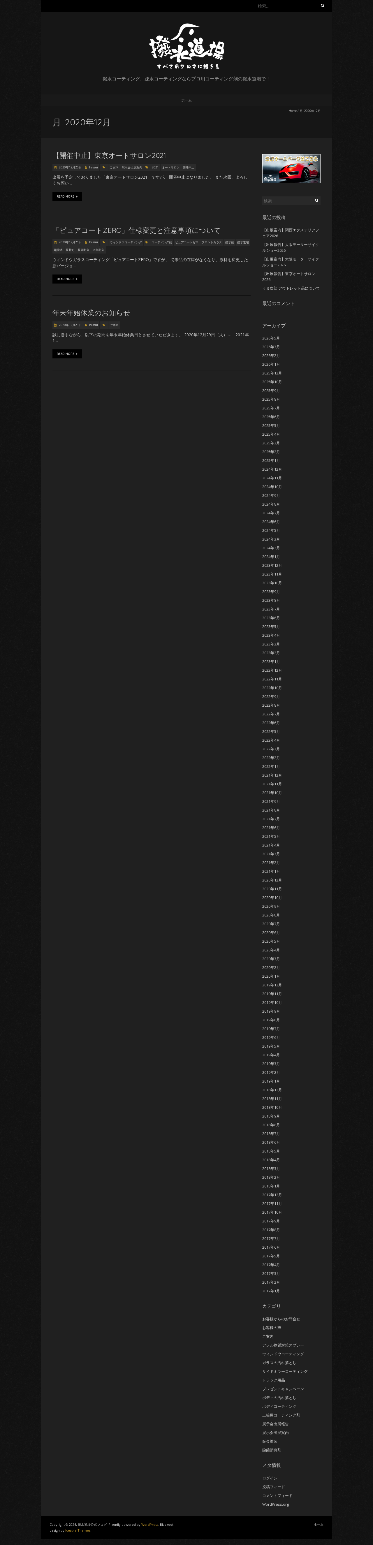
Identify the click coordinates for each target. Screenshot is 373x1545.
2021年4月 (271, 845)
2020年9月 (271, 906)
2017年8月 (271, 1229)
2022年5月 (271, 731)
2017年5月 (271, 1256)
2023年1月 (271, 661)
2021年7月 (271, 818)
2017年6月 (271, 1247)
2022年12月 (272, 670)
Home (293, 111)
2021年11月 (272, 783)
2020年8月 (271, 915)
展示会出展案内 (132, 167)
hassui (93, 167)
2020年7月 (271, 923)
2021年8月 (271, 810)
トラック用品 (273, 1380)
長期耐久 (83, 250)
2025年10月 (272, 381)
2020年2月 (271, 967)
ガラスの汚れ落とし (279, 1362)
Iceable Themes (77, 1530)
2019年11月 (272, 993)
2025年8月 (271, 399)
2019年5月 (271, 1046)
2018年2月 (271, 1177)
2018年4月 (271, 1159)
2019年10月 (272, 1002)
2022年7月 (271, 714)
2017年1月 (271, 1291)
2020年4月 (271, 950)
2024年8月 (271, 504)
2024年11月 (272, 478)
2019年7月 (271, 1028)
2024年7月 (271, 512)
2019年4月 (271, 1054)
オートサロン (171, 167)
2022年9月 (271, 696)
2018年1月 (271, 1186)
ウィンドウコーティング (126, 242)
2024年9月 (271, 495)
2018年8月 (271, 1124)
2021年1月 (271, 871)
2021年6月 (271, 827)
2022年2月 (271, 757)
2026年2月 (271, 355)
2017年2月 (271, 1282)
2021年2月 (271, 862)
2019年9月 (271, 1011)
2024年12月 (272, 469)
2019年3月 (271, 1063)
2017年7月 (271, 1238)
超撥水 (58, 250)
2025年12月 (272, 373)
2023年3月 (271, 644)
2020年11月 (272, 888)
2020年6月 (271, 932)
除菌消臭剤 (271, 1450)
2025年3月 (271, 443)
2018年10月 (272, 1107)
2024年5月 (271, 530)
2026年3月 (271, 346)
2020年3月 (271, 958)
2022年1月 (271, 766)
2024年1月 (271, 556)
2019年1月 (271, 1081)
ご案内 (114, 167)
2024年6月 (271, 521)
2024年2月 (271, 547)
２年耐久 (98, 250)
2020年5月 (271, 941)
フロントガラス (212, 242)
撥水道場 (243, 242)
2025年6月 (271, 416)
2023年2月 (271, 652)
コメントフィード (277, 1495)
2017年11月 (272, 1203)
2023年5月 (271, 626)
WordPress (149, 1524)
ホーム (186, 100)
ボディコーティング (279, 1406)
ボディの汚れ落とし (279, 1397)
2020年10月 (272, 897)
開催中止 (188, 167)
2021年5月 (271, 836)
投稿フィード (273, 1486)
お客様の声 (271, 1327)
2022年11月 (272, 679)
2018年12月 (272, 1089)
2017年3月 (271, 1273)
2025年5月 (271, 425)
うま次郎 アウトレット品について (291, 288)
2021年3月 (271, 853)
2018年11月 (272, 1098)
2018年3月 (271, 1168)
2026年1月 (271, 364)
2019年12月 (272, 985)
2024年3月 (271, 539)
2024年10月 (272, 486)
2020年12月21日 (70, 242)
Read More (67, 196)
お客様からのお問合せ (281, 1318)
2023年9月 (271, 591)
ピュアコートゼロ (186, 242)
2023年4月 (271, 635)
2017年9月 (271, 1221)
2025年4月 (271, 434)
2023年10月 (272, 582)
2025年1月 (271, 460)
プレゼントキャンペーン (283, 1388)
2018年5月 (271, 1151)
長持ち (70, 250)
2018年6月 (271, 1142)
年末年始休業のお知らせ (91, 312)
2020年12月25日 (70, 167)
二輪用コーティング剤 (281, 1415)
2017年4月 (271, 1264)
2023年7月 (271, 609)
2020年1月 (271, 976)
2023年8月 (271, 600)
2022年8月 (271, 705)
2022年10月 (272, 687)
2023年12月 (272, 565)
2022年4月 (271, 740)
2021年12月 (272, 775)
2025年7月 (271, 408)
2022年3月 (271, 749)
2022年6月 (271, 722)
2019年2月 (271, 1072)
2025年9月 (271, 390)
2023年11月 (272, 574)
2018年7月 (271, 1133)
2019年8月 (271, 1020)
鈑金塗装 (269, 1441)
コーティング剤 (162, 242)
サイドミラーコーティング (285, 1371)
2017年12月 (272, 1194)
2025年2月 (271, 451)
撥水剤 (229, 242)
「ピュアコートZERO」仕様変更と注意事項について (136, 230)
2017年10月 (272, 1212)
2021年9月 (271, 801)
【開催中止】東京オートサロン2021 (109, 155)
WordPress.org (275, 1504)
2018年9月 (271, 1116)
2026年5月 (271, 338)
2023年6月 (271, 617)
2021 (155, 167)
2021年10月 (272, 792)
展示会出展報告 (275, 1423)
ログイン (269, 1478)
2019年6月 (271, 1037)
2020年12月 (272, 880)
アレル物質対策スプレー (283, 1345)
